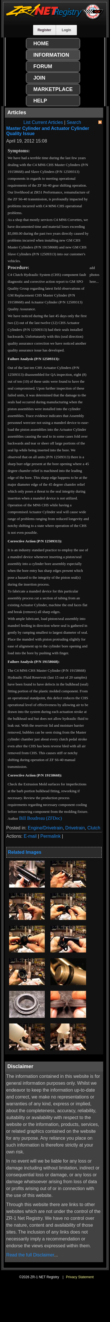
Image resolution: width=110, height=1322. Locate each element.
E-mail (30, 836)
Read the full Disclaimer (30, 1254)
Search (74, 122)
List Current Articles (43, 122)
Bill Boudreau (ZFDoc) (40, 818)
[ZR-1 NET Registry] (55, 18)
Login (66, 30)
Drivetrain (75, 827)
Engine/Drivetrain (45, 827)
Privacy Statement (80, 1277)
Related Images (24, 852)
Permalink (50, 836)
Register (44, 30)
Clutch (93, 827)
